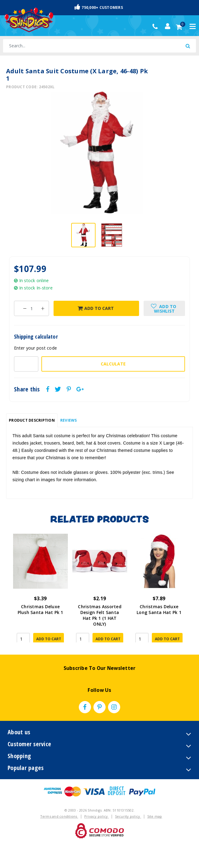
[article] (40, 588)
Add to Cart (96, 308)
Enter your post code (35, 348)
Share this (27, 389)
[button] (164, 308)
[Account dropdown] (167, 26)
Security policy (128, 816)
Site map (154, 816)
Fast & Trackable (99, 7)
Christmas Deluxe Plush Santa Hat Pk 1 (40, 609)
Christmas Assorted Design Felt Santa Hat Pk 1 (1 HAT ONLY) (99, 615)
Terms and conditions (59, 816)
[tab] (32, 420)
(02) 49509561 (156, 26)
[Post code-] (26, 364)
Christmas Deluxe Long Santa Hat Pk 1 (159, 609)
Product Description (32, 420)
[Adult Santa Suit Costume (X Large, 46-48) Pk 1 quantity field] (31, 308)
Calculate (113, 364)
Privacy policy (96, 816)
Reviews (68, 420)
